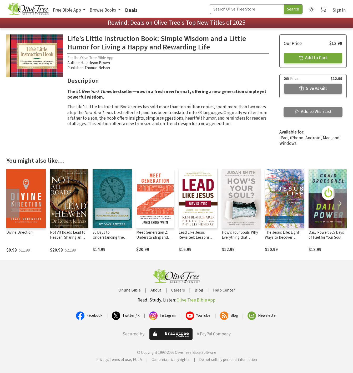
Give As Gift (313, 88)
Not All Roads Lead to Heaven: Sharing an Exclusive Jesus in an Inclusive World (67, 240)
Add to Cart (313, 58)
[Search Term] (247, 9)
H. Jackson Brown (95, 63)
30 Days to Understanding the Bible (108, 237)
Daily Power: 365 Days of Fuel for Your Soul (326, 235)
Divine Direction (19, 232)
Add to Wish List (313, 112)
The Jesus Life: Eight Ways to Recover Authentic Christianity (283, 237)
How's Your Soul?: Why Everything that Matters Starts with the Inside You (240, 240)
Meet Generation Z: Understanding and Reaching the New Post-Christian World (153, 240)
